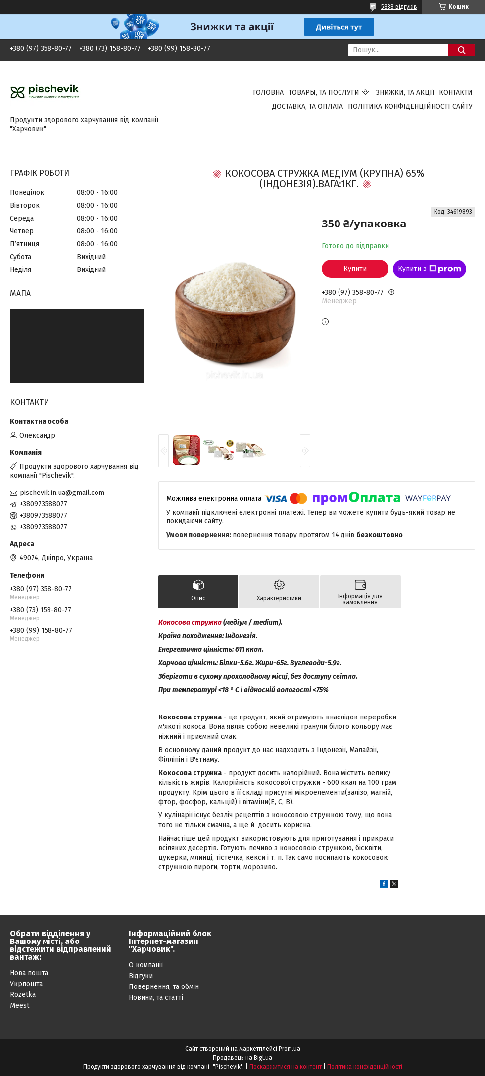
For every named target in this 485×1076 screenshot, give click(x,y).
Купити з (429, 269)
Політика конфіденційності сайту (410, 106)
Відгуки (141, 976)
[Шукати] (461, 50)
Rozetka (23, 994)
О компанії (146, 965)
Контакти (456, 93)
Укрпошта (26, 984)
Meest (19, 1005)
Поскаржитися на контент (285, 1066)
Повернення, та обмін (164, 987)
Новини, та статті (156, 997)
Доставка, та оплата (307, 106)
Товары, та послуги (324, 93)
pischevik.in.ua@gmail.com (62, 493)
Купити (355, 269)
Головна (268, 93)
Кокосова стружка (190, 622)
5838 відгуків (399, 6)
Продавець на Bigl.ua (242, 1057)
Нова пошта (29, 973)
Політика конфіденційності (364, 1066)
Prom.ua (289, 1048)
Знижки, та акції (405, 93)
